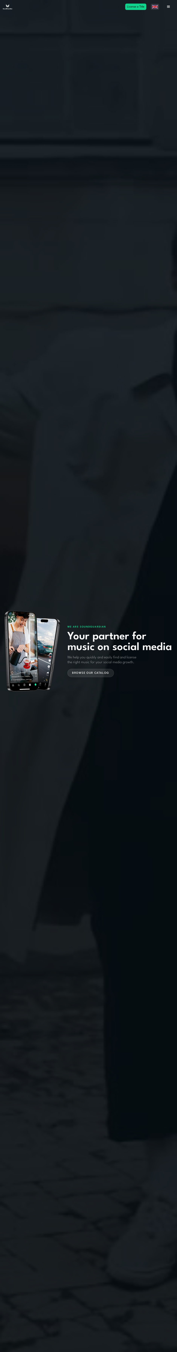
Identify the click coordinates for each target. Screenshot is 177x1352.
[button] (155, 7)
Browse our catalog (90, 673)
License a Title (135, 6)
